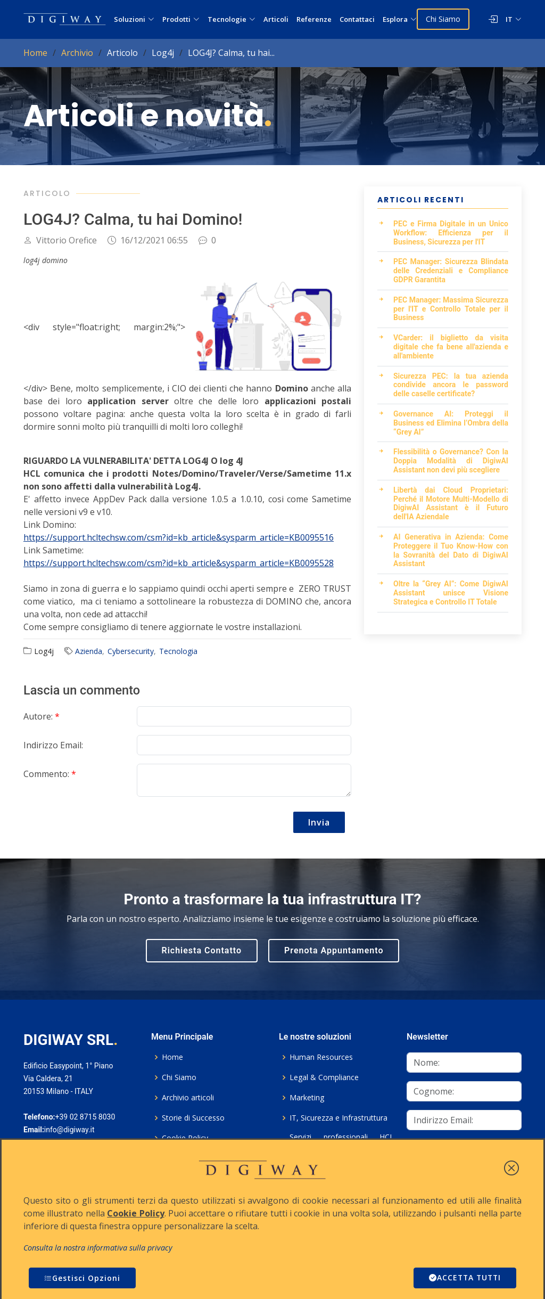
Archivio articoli (188, 1097)
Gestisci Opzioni (82, 1278)
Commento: (49, 774)
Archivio (77, 53)
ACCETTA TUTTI (463, 1278)
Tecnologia (178, 651)
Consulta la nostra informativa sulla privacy (97, 1248)
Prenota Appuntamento (333, 950)
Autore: (41, 716)
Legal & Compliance (324, 1077)
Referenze (314, 19)
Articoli (275, 19)
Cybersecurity (131, 651)
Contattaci (357, 19)
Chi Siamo (443, 19)
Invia (319, 822)
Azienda (88, 651)
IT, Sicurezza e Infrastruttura (338, 1118)
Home (35, 53)
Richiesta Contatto (202, 950)
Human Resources (321, 1057)
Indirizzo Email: (53, 745)
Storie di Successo (193, 1118)
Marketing (307, 1097)
